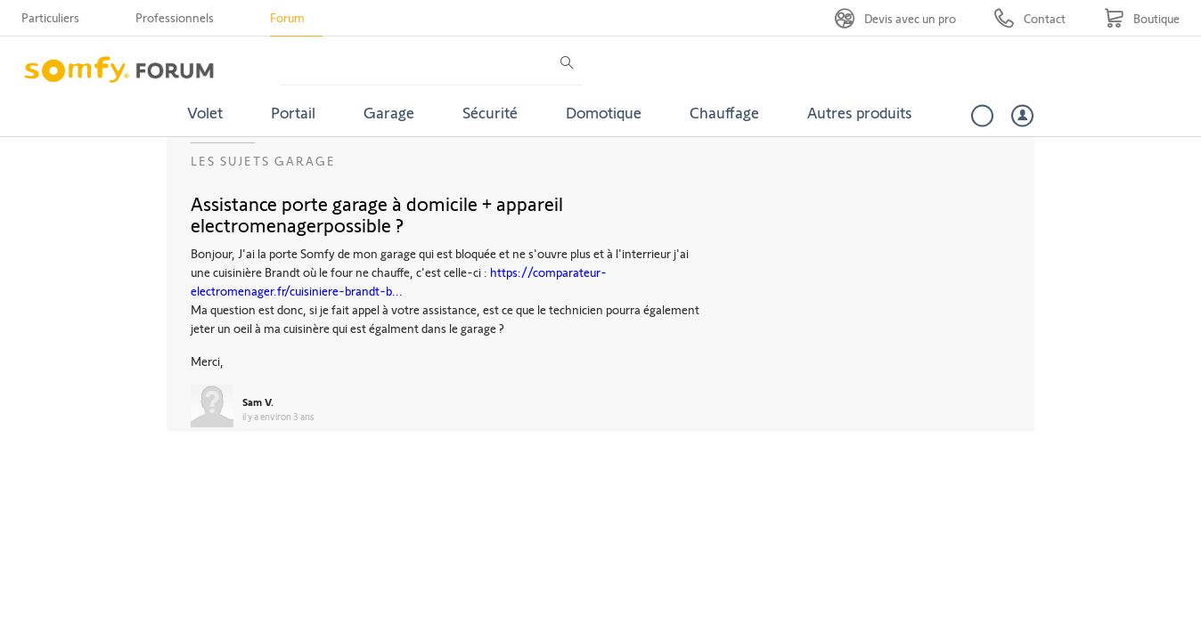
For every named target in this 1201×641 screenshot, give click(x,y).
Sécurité (490, 112)
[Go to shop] (1142, 18)
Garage (389, 112)
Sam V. (258, 401)
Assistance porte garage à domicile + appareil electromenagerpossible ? (377, 213)
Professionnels (174, 17)
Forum (287, 17)
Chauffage (724, 112)
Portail (293, 112)
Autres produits (859, 112)
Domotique (603, 112)
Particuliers (50, 17)
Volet (205, 112)
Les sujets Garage (263, 160)
